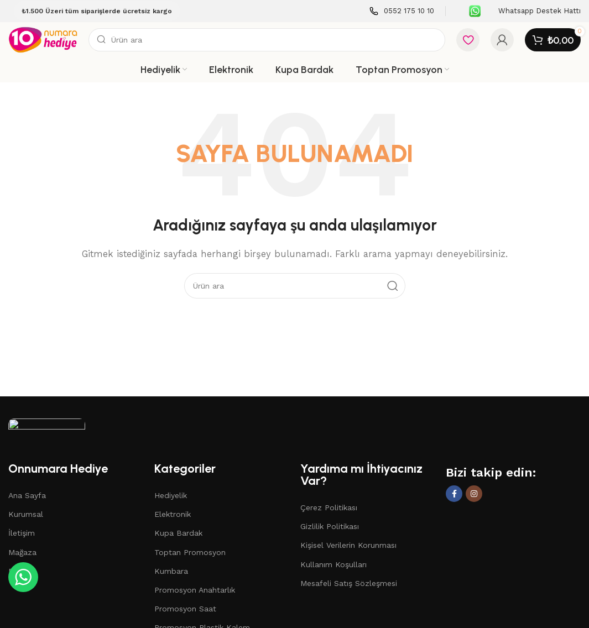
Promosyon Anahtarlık (194, 589)
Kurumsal (25, 514)
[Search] (266, 39)
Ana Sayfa (27, 495)
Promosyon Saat (185, 608)
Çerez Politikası (328, 507)
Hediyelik (170, 495)
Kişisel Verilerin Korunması (348, 545)
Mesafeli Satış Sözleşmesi (348, 583)
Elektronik (172, 514)
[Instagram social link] (474, 493)
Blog (16, 571)
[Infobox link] (401, 11)
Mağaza (22, 552)
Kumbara (171, 571)
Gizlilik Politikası (329, 526)
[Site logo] (42, 39)
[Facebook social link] (454, 493)
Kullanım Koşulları (333, 564)
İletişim (21, 532)
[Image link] (46, 434)
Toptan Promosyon (190, 552)
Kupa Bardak (178, 532)
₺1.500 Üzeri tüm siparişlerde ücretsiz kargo (97, 11)
